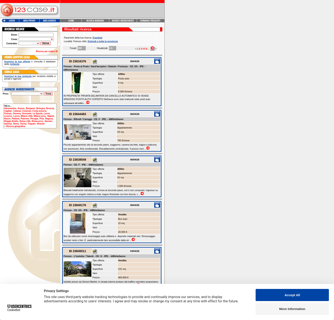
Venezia (41, 124)
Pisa (41, 118)
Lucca (16, 116)
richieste (14, 64)
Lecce (47, 113)
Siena (16, 124)
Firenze (8, 113)
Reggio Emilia (11, 121)
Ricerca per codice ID (47, 51)
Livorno (8, 116)
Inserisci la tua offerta (17, 61)
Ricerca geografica (15, 126)
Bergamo (30, 108)
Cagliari (8, 111)
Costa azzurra (39, 111)
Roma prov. (37, 121)
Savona (8, 124)
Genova (17, 113)
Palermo (25, 118)
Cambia (97, 37)
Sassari (48, 121)
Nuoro (7, 118)
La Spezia (37, 113)
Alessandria (10, 108)
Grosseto (26, 113)
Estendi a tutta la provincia (103, 41)
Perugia (34, 118)
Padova (15, 118)
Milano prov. (40, 116)
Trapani (32, 124)
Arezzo (20, 108)
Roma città (25, 121)
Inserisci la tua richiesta (18, 76)
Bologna (40, 108)
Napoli (51, 116)
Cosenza (26, 111)
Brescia (50, 108)
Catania (17, 111)
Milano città (26, 116)
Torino (23, 124)
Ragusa (49, 118)
